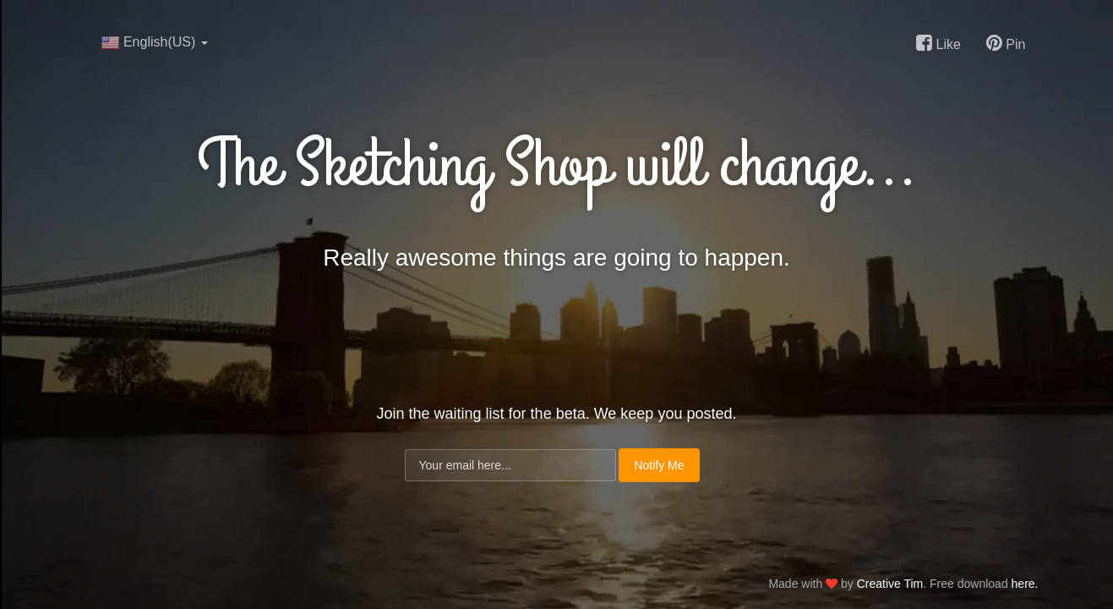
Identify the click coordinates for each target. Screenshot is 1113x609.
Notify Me (659, 465)
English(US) (154, 42)
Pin (1006, 43)
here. (1025, 583)
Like (938, 43)
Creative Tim (890, 583)
